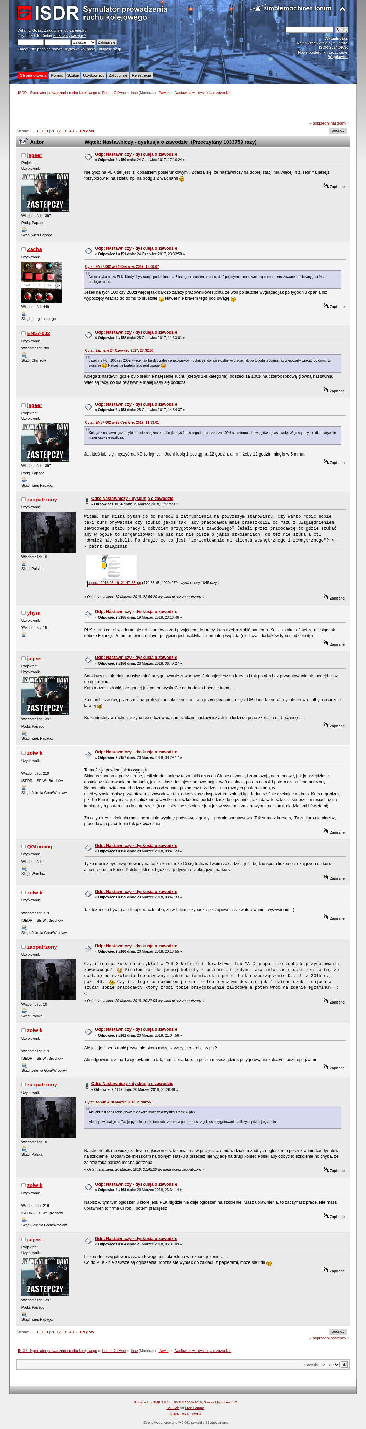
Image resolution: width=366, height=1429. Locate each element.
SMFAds (173, 1408)
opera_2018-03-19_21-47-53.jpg (113, 583)
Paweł (163, 93)
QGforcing (39, 846)
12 (59, 131)
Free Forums (194, 1408)
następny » (340, 123)
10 (46, 131)
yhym (33, 613)
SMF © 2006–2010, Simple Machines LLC (205, 1402)
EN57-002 (38, 333)
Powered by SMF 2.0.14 (152, 1402)
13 (64, 131)
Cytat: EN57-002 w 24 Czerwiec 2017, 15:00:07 (122, 267)
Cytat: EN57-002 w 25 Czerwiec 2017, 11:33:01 (122, 422)
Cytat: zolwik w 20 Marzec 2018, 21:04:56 (118, 1102)
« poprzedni (319, 123)
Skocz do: (311, 1365)
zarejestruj (78, 30)
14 (69, 131)
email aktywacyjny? (69, 35)
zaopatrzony (42, 499)
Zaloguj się (53, 30)
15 (75, 131)
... (35, 131)
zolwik (34, 753)
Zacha (34, 249)
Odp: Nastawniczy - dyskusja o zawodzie (136, 154)
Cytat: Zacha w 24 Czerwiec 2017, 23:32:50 (119, 350)
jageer (34, 155)
